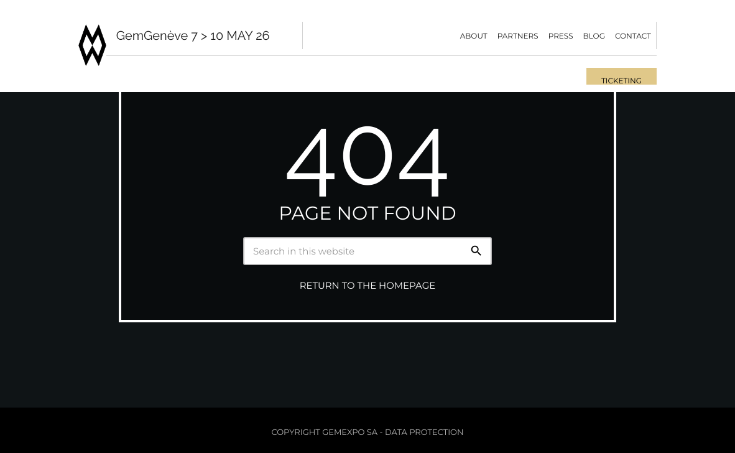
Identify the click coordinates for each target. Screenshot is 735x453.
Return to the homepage (367, 285)
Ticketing (621, 81)
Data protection (424, 432)
